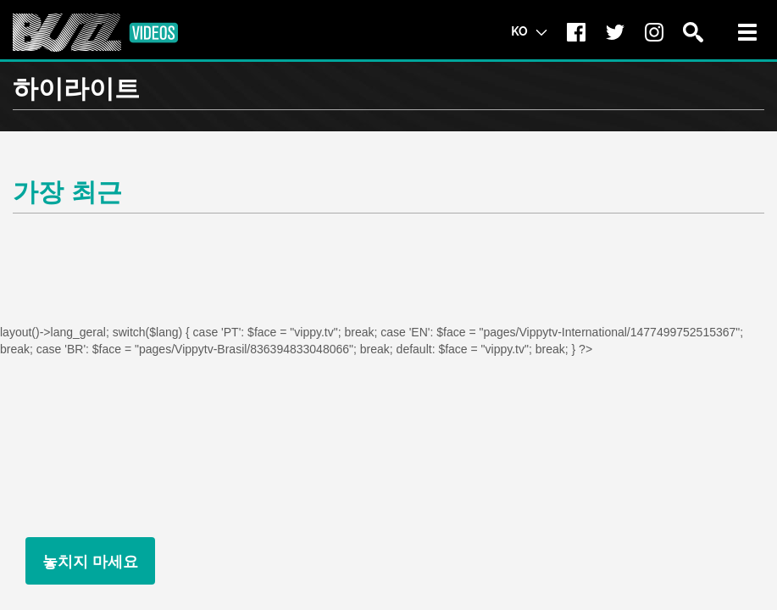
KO (529, 30)
